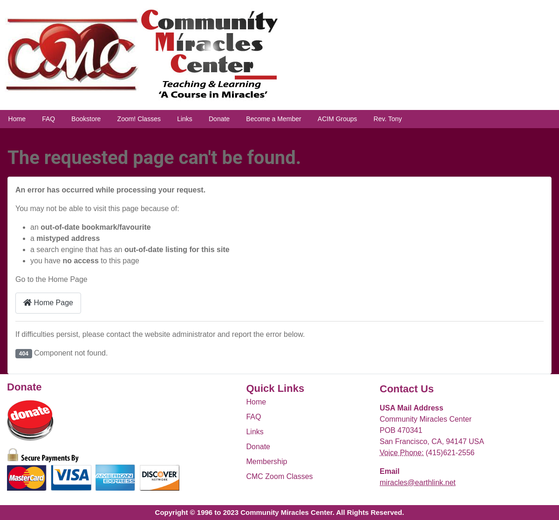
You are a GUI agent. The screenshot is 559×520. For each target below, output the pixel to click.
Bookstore (86, 119)
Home (17, 119)
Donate (219, 119)
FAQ (48, 119)
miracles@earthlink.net (418, 482)
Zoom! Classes (139, 119)
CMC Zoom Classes (279, 476)
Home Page (48, 303)
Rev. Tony (388, 119)
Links (184, 119)
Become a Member (273, 119)
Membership (266, 461)
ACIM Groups (337, 119)
